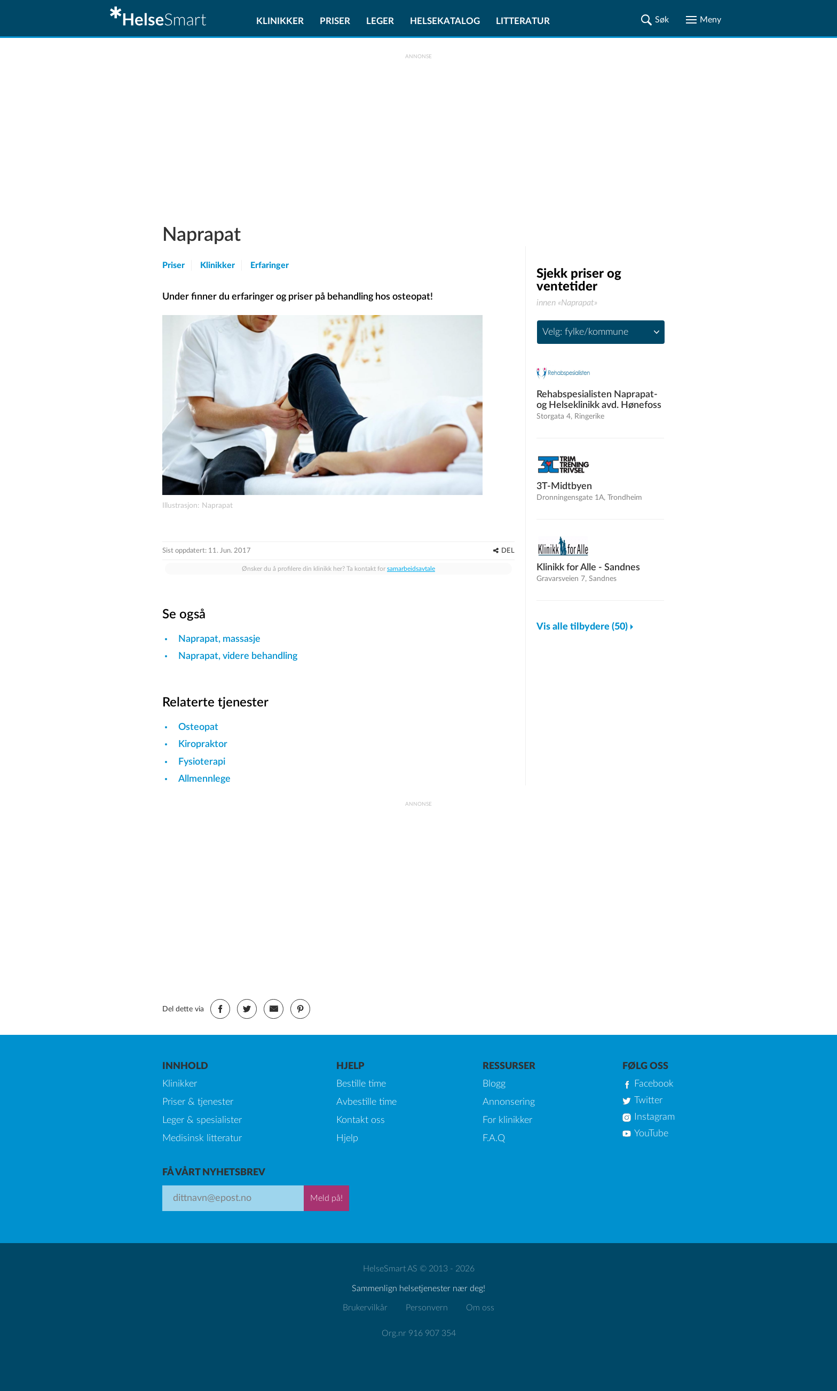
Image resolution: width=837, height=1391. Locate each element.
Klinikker (280, 21)
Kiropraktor (202, 744)
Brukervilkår (365, 1307)
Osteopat (198, 727)
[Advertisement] (418, 134)
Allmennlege (204, 779)
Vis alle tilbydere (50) (582, 627)
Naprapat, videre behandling (237, 656)
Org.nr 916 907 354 (419, 1333)
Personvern (427, 1307)
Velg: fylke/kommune (585, 332)
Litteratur (523, 21)
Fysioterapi (201, 762)
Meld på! (326, 1198)
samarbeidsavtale (411, 568)
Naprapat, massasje (219, 639)
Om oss (480, 1307)
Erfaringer (269, 265)
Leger (380, 21)
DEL (508, 550)
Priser (335, 21)
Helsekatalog (445, 21)
